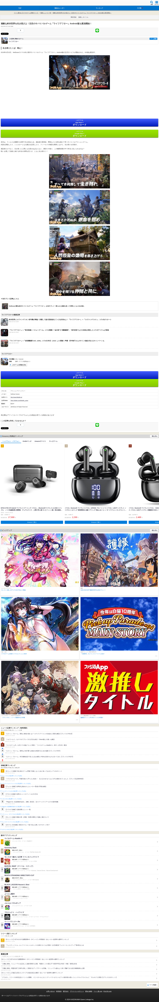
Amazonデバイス (40, 441)
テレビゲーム (53, 441)
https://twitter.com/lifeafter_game (19, 400)
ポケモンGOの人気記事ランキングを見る (12, 829)
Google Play (79, 134)
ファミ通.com (97, 991)
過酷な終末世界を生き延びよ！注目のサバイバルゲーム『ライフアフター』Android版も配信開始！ (82, 13)
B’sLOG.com (108, 991)
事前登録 (73, 17)
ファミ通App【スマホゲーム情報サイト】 (26, 13)
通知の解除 (88, 991)
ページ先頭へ (153, 985)
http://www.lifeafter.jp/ (16, 397)
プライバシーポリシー (77, 991)
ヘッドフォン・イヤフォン (10, 441)
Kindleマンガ (27, 441)
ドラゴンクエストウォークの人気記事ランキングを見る (16, 783)
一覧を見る (154, 436)
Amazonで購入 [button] (32, 522)
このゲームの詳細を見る (19, 365)
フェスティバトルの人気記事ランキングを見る (14, 791)
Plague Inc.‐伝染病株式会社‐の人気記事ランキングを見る (16, 806)
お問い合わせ (50, 991)
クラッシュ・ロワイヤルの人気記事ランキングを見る (16, 814)
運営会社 (66, 991)
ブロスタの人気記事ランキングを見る (11, 798)
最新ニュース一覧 (45, 13)
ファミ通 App (7, 3)
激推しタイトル (83, 17)
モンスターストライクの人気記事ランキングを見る (15, 821)
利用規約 (59, 991)
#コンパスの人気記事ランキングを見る (12, 775)
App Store (79, 122)
